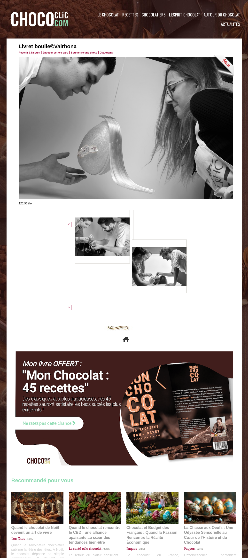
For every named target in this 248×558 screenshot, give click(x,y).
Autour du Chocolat (222, 15)
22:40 (198, 460)
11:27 (27, 455)
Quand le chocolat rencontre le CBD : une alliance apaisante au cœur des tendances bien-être (94, 449)
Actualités (230, 24)
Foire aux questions (198, 528)
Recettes (130, 15)
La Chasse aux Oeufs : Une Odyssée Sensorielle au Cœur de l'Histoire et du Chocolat (208, 449)
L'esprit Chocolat (184, 15)
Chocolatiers (154, 15)
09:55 (103, 460)
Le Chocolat (108, 15)
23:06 (140, 465)
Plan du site (137, 528)
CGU (76, 528)
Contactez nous (26, 528)
